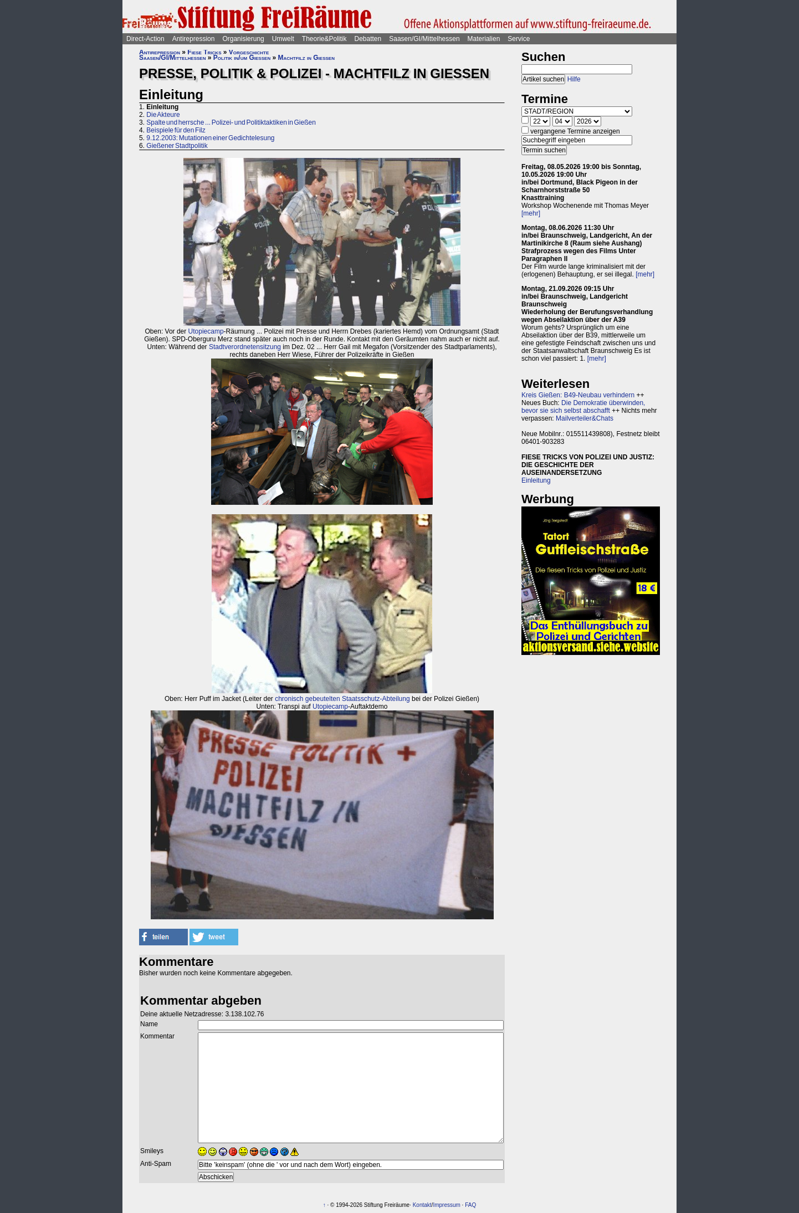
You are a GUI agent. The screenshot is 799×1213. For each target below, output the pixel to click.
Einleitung (536, 480)
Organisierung (243, 39)
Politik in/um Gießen (241, 58)
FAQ (470, 1205)
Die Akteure (163, 115)
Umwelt (283, 39)
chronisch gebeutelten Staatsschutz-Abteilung (342, 699)
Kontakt (422, 1205)
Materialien (484, 39)
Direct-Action (145, 39)
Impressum (446, 1205)
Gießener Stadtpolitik (176, 146)
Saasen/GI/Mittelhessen (424, 39)
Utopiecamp (206, 331)
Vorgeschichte (249, 52)
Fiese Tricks (204, 52)
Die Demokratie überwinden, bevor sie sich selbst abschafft (583, 406)
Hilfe (574, 79)
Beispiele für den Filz (175, 130)
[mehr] (530, 213)
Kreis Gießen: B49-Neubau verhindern (577, 395)
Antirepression (193, 39)
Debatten (368, 39)
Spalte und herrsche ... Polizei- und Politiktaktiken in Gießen (231, 122)
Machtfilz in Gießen (306, 58)
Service (519, 39)
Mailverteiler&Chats (584, 418)
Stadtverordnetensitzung (245, 347)
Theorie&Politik (324, 39)
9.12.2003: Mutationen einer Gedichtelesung (210, 138)
